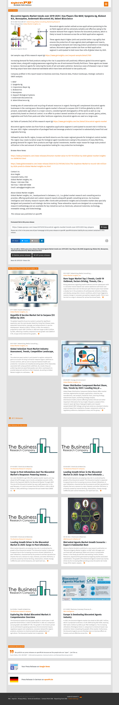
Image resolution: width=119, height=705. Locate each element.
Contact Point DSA (47, 698)
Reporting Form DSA (60, 698)
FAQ (9, 698)
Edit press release (42, 255)
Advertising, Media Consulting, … (81, 273)
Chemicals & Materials (25, 466)
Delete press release (21, 255)
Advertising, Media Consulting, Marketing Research (43, 22)
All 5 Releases (15, 418)
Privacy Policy (22, 698)
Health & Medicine (24, 310)
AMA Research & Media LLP (71, 539)
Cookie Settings (73, 698)
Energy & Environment (78, 380)
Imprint (14, 698)
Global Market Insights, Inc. (32, 24)
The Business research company (20, 611)
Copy (104, 227)
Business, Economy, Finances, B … (81, 609)
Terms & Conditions (34, 698)
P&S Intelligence (68, 611)
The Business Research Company (20, 469)
